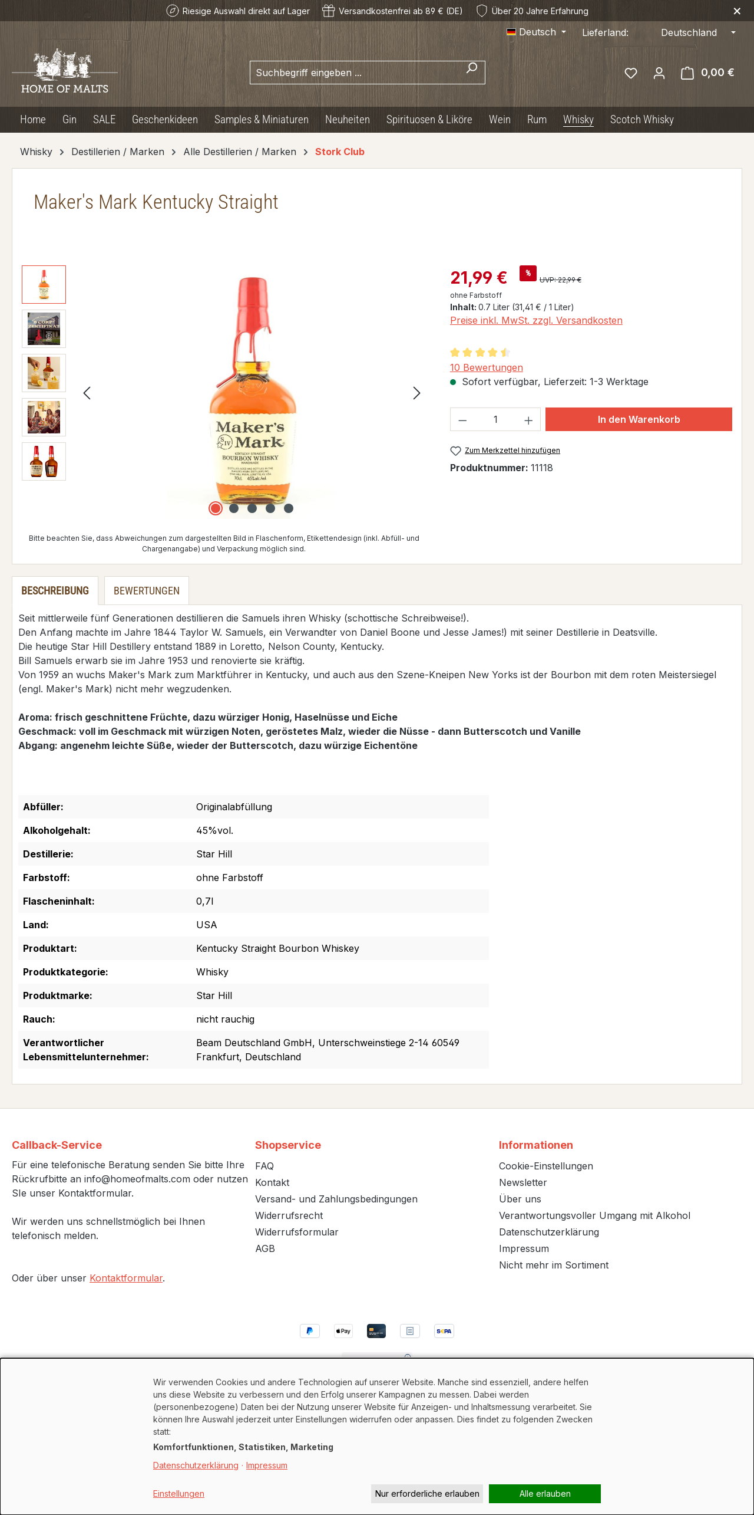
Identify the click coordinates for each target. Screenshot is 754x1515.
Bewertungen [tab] (147, 590)
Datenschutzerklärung (549, 1232)
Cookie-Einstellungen (546, 1166)
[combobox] (354, 72)
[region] (224, 392)
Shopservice (288, 1145)
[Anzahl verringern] (462, 419)
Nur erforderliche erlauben (427, 1493)
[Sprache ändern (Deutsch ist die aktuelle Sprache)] (536, 31)
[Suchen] (471, 72)
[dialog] (377, 1436)
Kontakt (272, 1182)
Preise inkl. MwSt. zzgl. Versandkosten (536, 320)
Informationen (536, 1145)
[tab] (55, 590)
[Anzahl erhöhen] (529, 419)
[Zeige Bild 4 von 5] (270, 508)
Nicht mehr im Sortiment (554, 1265)
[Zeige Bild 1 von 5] (215, 508)
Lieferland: (605, 32)
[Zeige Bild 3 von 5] (252, 508)
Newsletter (523, 1182)
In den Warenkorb (639, 419)
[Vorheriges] (86, 392)
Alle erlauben (545, 1493)
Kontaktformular (126, 1278)
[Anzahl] (495, 419)
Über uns (520, 1199)
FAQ (264, 1166)
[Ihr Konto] (659, 72)
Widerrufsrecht (289, 1215)
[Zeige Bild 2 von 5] (234, 508)
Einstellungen (178, 1493)
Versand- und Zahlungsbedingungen (336, 1199)
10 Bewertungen (486, 367)
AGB (265, 1248)
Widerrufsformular (297, 1232)
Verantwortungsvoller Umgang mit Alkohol (594, 1215)
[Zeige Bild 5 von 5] (288, 508)
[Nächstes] (417, 392)
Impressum (524, 1248)
